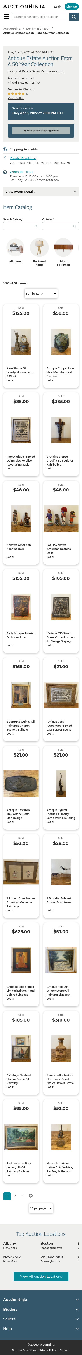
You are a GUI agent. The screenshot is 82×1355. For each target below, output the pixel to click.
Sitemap (64, 1350)
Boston (46, 1243)
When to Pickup (21, 171)
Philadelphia (52, 1257)
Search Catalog (13, 219)
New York (12, 1257)
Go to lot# (48, 219)
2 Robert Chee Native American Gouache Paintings (21, 902)
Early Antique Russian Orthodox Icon (21, 635)
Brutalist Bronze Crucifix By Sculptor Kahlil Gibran (60, 460)
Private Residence (23, 158)
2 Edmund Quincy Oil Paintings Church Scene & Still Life (21, 725)
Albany (9, 1243)
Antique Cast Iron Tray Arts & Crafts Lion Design (18, 814)
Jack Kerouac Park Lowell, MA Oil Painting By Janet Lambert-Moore (19, 1169)
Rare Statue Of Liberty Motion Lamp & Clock (20, 372)
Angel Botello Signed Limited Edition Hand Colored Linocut (21, 990)
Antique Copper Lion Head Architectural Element (60, 372)
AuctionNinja (12, 28)
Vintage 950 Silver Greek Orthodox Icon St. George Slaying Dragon (61, 639)
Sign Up (71, 6)
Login (57, 6)
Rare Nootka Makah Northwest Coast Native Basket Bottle (60, 1079)
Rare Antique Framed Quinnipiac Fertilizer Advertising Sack (21, 460)
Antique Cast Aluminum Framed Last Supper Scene (59, 725)
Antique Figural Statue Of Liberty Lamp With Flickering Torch (61, 816)
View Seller (16, 98)
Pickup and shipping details (41, 130)
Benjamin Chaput (37, 28)
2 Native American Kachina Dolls (19, 547)
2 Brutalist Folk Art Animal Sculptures (59, 900)
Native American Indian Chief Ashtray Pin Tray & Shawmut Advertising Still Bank (61, 1169)
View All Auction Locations (41, 1277)
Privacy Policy (47, 1350)
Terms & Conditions (24, 1350)
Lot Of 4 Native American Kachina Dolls (59, 549)
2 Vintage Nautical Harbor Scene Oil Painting (19, 1079)
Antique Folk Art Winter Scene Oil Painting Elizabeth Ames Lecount (58, 992)
